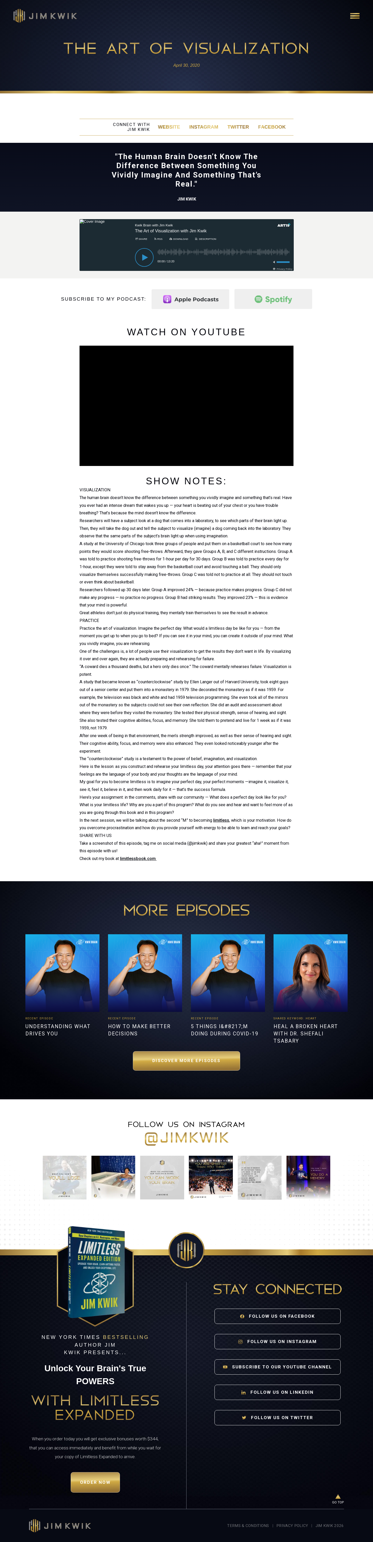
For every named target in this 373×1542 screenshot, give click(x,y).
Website (169, 127)
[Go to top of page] (338, 1499)
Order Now (95, 1482)
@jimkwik (186, 1139)
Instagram (203, 127)
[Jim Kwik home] (60, 1525)
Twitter (238, 127)
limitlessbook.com (138, 858)
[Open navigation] (355, 16)
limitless (221, 820)
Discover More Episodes (186, 1060)
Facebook (272, 127)
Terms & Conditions (248, 1525)
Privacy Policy (292, 1525)
